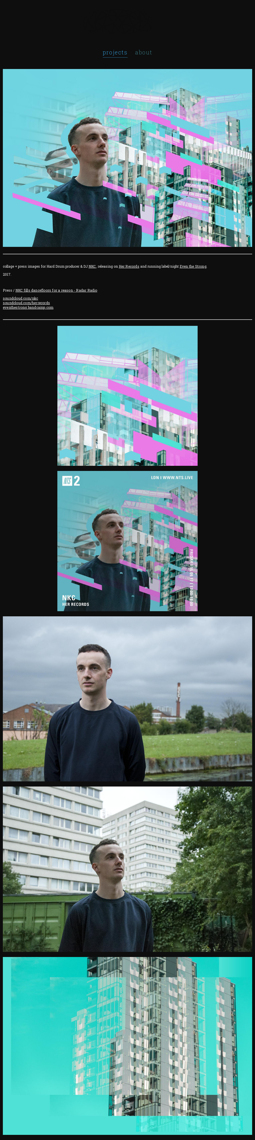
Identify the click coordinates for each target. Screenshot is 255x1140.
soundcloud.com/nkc (20, 298)
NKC (92, 266)
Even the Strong (193, 266)
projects (115, 52)
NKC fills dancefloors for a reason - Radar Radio (56, 290)
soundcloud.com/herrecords (26, 302)
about (143, 52)
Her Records (129, 266)
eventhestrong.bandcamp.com (28, 307)
